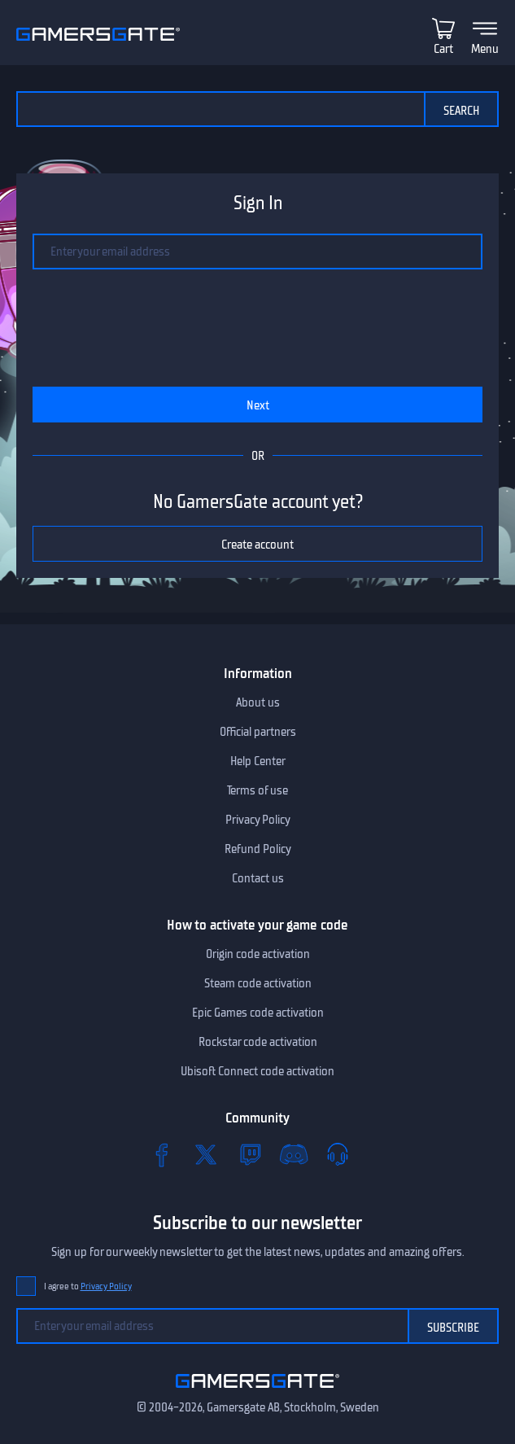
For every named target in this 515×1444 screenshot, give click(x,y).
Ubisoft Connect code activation (257, 1071)
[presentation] (229, 320)
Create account (257, 544)
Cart (443, 49)
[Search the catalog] (220, 109)
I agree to (88, 1286)
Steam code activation (258, 983)
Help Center (258, 761)
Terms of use (257, 790)
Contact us (258, 878)
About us (258, 702)
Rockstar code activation (258, 1042)
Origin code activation (258, 954)
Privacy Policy (257, 820)
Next (258, 405)
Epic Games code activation (258, 1012)
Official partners (258, 732)
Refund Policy (258, 849)
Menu (485, 49)
